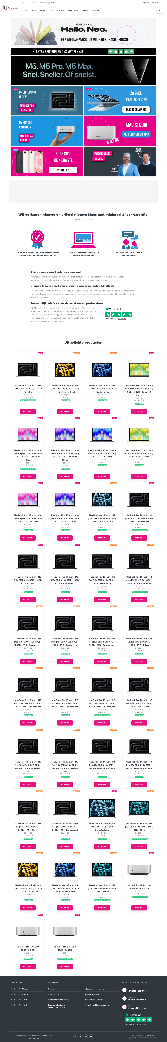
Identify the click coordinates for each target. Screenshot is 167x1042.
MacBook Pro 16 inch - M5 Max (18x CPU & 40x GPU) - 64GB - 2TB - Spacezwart (102, 642)
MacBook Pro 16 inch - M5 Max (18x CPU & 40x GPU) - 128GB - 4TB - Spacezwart (27, 642)
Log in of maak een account (150, 3)
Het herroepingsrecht (94, 999)
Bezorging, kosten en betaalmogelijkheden (56, 1006)
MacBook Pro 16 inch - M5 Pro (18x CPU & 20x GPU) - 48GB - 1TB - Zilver (139, 703)
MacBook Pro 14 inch (19, 989)
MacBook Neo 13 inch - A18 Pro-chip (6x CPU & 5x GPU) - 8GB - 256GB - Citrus (139, 453)
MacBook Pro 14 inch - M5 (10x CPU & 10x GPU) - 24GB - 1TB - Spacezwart (139, 518)
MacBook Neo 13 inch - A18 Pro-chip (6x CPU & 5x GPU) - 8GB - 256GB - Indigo (102, 453)
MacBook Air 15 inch (19, 1005)
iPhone (43, 10)
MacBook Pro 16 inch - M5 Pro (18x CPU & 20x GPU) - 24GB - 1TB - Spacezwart (65, 765)
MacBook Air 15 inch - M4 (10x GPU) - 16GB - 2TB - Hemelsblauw (102, 826)
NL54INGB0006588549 (37, 1036)
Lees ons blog (53, 994)
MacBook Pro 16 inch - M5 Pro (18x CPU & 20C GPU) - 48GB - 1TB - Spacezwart (27, 765)
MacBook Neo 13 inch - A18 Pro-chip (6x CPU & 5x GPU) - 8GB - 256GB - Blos (28, 518)
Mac (26, 10)
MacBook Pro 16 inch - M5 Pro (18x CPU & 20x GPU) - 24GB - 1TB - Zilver (102, 580)
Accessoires (73, 10)
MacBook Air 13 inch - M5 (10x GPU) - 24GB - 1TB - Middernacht (102, 388)
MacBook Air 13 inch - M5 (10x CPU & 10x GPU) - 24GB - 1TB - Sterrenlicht (65, 388)
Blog (85, 10)
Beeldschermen (57, 10)
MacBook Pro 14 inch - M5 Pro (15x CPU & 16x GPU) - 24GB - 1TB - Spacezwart (65, 826)
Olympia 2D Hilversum (138, 1008)
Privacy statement (92, 994)
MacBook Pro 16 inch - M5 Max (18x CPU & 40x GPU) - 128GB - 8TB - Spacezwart (139, 580)
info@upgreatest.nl (47, 3)
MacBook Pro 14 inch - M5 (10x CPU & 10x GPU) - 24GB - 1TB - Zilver (28, 388)
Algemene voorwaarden (94, 989)
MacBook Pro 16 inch (19, 994)
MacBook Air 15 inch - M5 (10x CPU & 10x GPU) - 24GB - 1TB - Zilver (139, 826)
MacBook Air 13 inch (19, 999)
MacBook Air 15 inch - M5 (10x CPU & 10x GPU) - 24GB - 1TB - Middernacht (65, 888)
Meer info (27, 411)
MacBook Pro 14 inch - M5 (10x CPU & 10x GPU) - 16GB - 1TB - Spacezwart (65, 580)
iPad (34, 10)
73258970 (21, 1036)
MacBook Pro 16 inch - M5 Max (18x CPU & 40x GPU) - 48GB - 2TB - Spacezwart (27, 703)
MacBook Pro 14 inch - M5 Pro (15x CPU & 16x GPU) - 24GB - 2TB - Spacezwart (102, 765)
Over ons (96, 10)
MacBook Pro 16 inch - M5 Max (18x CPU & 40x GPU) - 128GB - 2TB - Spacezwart (64, 642)
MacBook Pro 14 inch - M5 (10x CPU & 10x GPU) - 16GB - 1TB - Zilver (28, 580)
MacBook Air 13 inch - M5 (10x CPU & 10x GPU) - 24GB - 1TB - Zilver (102, 888)
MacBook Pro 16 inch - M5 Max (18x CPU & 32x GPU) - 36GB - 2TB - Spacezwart (65, 703)
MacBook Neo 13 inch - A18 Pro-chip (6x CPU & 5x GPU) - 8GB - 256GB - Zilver (65, 518)
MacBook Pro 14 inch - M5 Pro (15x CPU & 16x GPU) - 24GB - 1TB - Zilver (28, 826)
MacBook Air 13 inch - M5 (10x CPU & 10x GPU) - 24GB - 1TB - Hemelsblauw (102, 518)
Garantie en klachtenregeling (97, 1005)
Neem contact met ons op (58, 999)
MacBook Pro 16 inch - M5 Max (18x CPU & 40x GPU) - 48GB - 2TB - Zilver (139, 642)
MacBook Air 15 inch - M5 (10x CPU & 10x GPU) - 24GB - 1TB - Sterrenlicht (28, 888)
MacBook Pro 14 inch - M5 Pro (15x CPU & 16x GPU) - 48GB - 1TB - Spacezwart (139, 765)
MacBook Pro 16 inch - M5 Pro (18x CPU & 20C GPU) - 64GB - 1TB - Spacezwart (102, 703)
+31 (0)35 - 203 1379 (30, 3)
